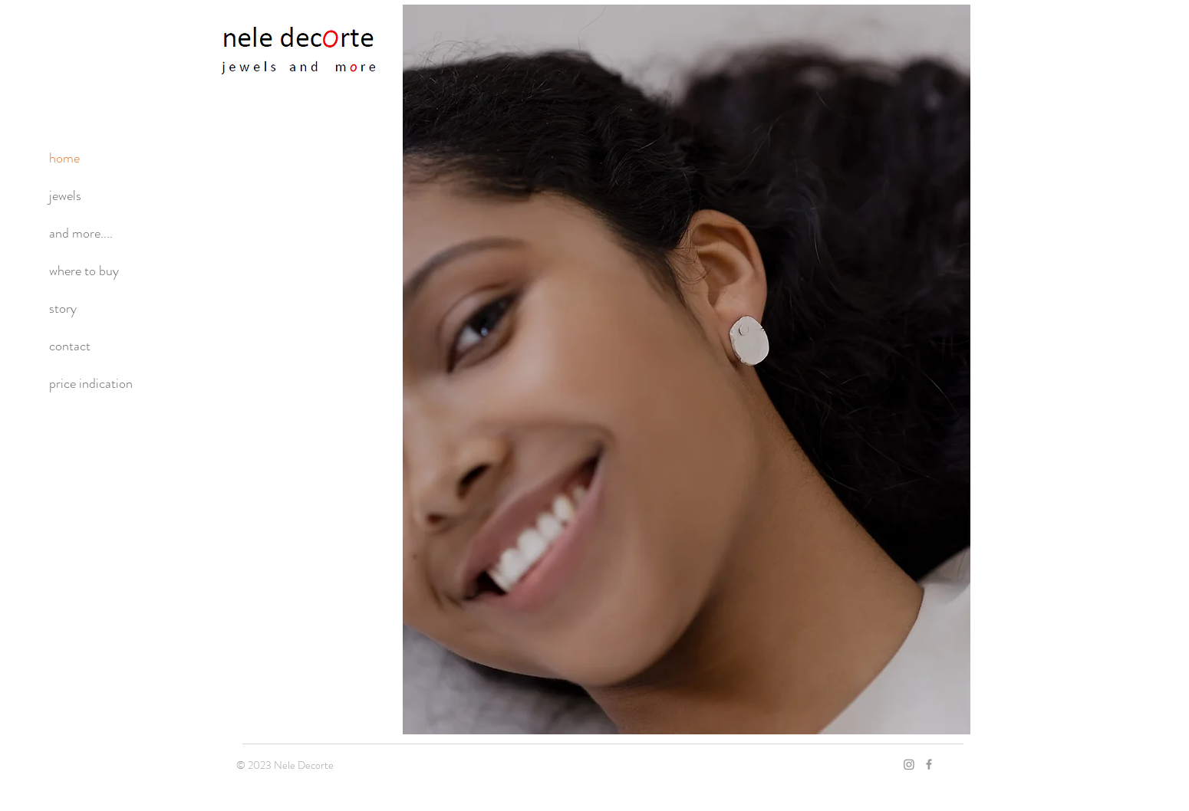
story (63, 308)
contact (70, 346)
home (64, 158)
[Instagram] (909, 764)
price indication (91, 383)
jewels (65, 195)
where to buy (84, 271)
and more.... (81, 233)
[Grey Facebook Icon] (929, 764)
